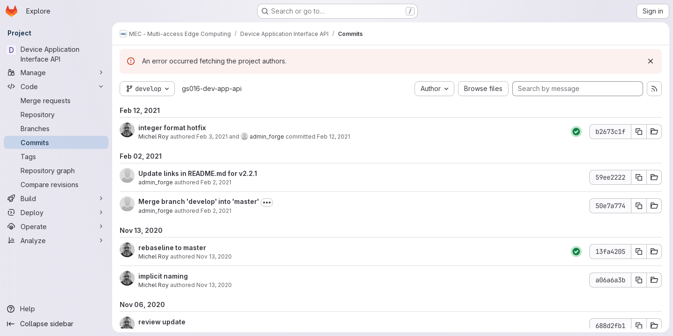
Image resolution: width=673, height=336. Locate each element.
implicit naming (163, 276)
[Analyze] (56, 240)
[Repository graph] (56, 170)
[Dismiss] (650, 61)
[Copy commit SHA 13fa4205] (638, 251)
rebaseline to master (172, 248)
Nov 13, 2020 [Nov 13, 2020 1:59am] (214, 284)
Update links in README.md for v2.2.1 (197, 173)
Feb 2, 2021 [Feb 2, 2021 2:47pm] (215, 182)
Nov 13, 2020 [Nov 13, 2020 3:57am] (214, 256)
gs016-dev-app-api (212, 88)
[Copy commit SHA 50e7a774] (638, 205)
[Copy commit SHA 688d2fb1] (638, 325)
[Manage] (56, 72)
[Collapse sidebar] (56, 323)
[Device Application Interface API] (56, 54)
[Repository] (56, 114)
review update (162, 322)
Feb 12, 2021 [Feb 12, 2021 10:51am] (333, 136)
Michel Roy (153, 136)
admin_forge (267, 136)
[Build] (56, 198)
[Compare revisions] (56, 184)
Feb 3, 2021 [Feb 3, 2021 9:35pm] (212, 136)
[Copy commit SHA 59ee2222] (638, 177)
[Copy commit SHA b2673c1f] (638, 131)
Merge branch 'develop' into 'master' (198, 201)
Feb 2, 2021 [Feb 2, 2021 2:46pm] (215, 210)
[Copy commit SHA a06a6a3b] (638, 280)
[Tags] (56, 156)
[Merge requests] (56, 100)
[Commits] (56, 142)
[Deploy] (56, 212)
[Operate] (56, 226)
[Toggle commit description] (267, 202)
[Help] (56, 308)
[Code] (56, 86)
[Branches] (56, 128)
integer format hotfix (172, 128)
